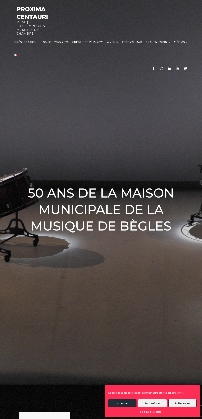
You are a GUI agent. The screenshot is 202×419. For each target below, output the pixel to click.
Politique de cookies (150, 411)
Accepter (122, 403)
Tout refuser (152, 403)
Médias (181, 42)
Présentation (27, 42)
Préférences (182, 403)
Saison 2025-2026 (56, 42)
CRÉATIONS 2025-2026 (87, 42)
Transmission (158, 42)
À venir (112, 42)
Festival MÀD (132, 42)
